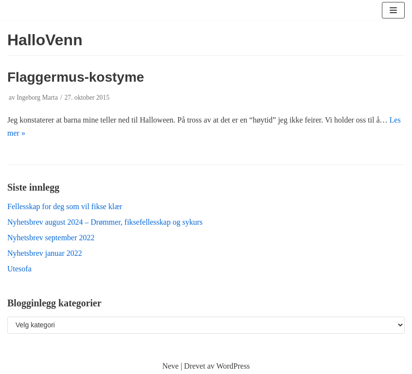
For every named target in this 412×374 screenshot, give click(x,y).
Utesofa (19, 269)
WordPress (233, 366)
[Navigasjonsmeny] (393, 10)
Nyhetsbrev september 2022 (51, 237)
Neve (170, 366)
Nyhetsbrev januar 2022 (44, 253)
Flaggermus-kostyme (75, 77)
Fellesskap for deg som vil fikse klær (64, 206)
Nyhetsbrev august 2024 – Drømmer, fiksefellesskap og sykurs (105, 222)
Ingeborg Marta (37, 97)
